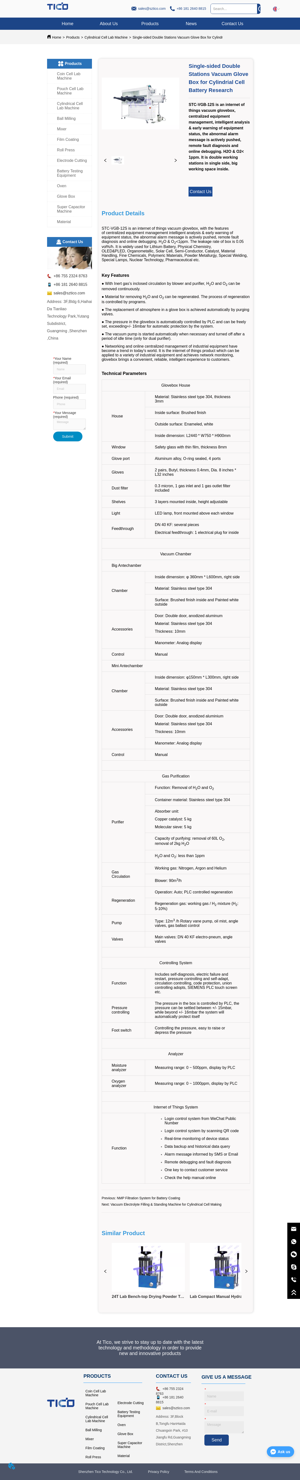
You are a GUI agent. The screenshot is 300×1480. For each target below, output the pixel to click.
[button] (149, 24)
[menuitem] (150, 24)
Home (56, 37)
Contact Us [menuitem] (232, 23)
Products (73, 37)
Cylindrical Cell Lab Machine (106, 37)
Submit (67, 436)
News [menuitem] (191, 23)
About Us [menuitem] (109, 23)
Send (216, 1440)
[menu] (150, 24)
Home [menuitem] (67, 23)
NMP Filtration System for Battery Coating (148, 1198)
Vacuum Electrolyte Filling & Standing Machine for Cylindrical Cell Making (165, 1204)
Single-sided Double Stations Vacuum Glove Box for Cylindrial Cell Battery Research (196, 37)
